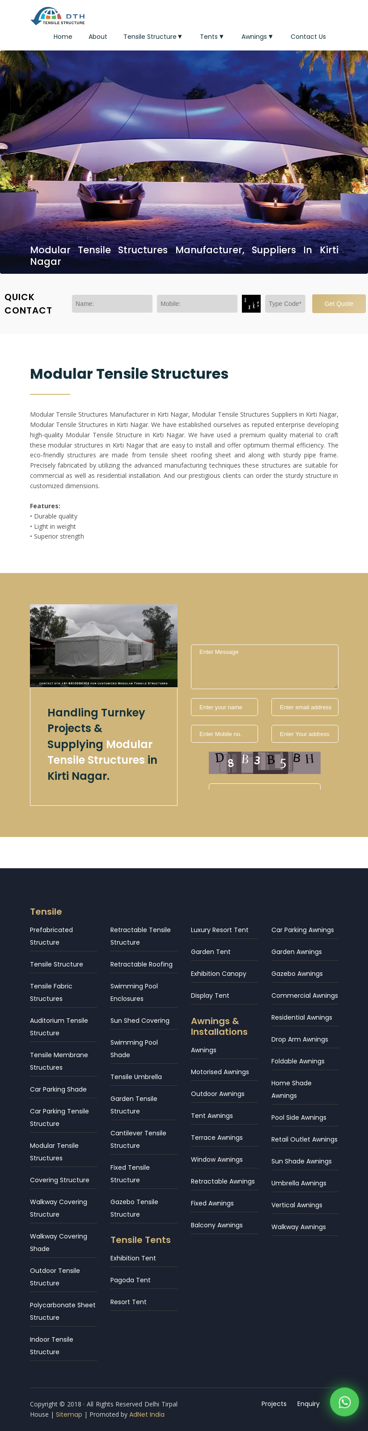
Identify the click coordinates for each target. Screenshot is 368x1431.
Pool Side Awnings (298, 1117)
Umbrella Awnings (298, 1183)
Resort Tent (128, 1301)
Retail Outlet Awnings (304, 1139)
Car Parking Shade (58, 1089)
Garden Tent (211, 951)
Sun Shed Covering (139, 1020)
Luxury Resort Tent (220, 929)
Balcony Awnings (217, 1225)
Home (63, 36)
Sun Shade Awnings (301, 1161)
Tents (212, 36)
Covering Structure (59, 1180)
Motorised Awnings (220, 1071)
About (98, 36)
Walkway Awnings (298, 1226)
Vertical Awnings (296, 1205)
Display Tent (210, 995)
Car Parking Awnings (302, 929)
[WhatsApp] (344, 1403)
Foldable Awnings (298, 1061)
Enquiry (309, 1403)
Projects (274, 1403)
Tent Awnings (212, 1115)
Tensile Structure (153, 36)
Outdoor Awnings (218, 1093)
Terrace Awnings (217, 1137)
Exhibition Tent (133, 1258)
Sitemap (69, 1414)
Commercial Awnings (304, 995)
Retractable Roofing (141, 964)
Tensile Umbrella (136, 1076)
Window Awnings (217, 1159)
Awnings (258, 36)
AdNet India (147, 1414)
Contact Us (308, 36)
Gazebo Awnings (297, 973)
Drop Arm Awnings (299, 1039)
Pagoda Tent (130, 1280)
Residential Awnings (301, 1017)
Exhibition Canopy (218, 973)
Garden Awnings (296, 951)
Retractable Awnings (223, 1181)
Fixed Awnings (212, 1203)
